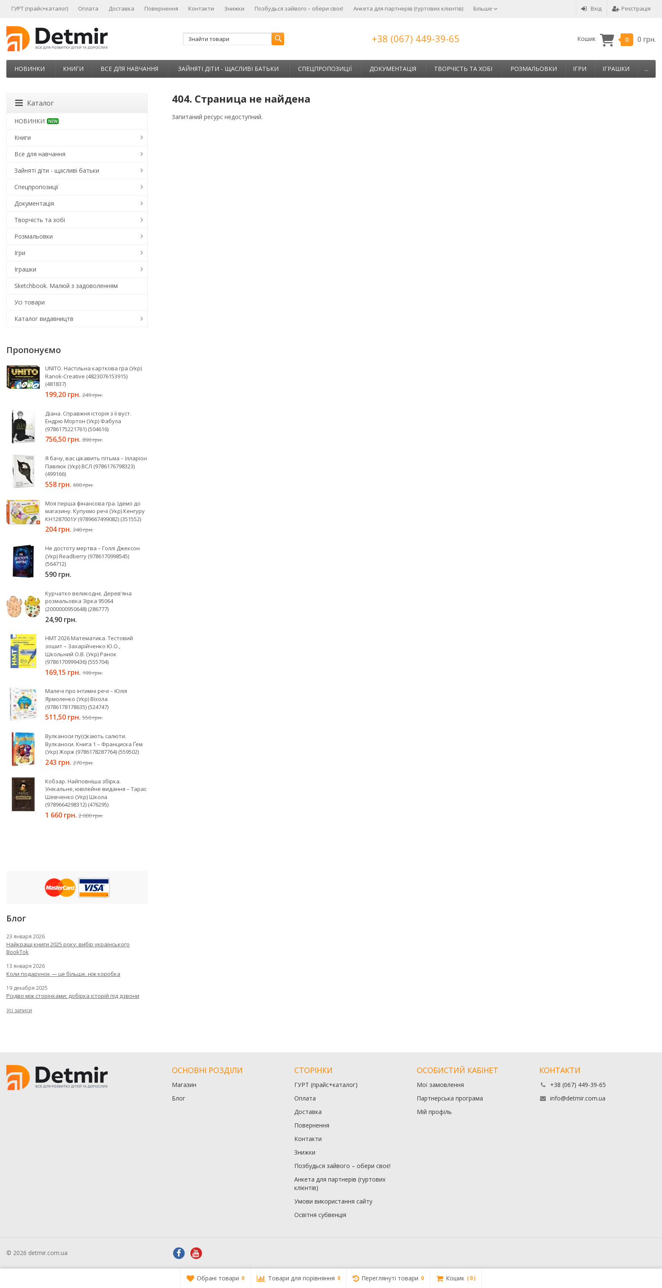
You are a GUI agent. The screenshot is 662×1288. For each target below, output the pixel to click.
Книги (73, 69)
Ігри (579, 69)
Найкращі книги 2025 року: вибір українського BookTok (68, 948)
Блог (178, 1098)
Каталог (34, 103)
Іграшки (615, 69)
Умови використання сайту (333, 1201)
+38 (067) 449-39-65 (416, 38)
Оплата (88, 8)
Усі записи (19, 1010)
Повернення (161, 8)
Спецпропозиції (325, 69)
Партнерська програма (450, 1098)
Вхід (591, 8)
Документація (392, 69)
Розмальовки (533, 69)
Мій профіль (434, 1112)
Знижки (234, 8)
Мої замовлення (440, 1085)
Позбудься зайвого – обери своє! (299, 8)
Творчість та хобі (463, 69)
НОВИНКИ (29, 69)
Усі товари (29, 302)
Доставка (121, 8)
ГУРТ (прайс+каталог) (39, 8)
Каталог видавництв (43, 319)
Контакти (201, 8)
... (646, 69)
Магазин (184, 1085)
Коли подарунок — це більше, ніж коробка (63, 974)
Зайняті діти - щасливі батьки (228, 69)
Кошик (616, 39)
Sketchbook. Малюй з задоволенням (66, 286)
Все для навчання (129, 69)
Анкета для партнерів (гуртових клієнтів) (408, 8)
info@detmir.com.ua (577, 1098)
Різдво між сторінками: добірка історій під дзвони (72, 996)
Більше (485, 8)
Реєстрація (631, 8)
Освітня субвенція (320, 1215)
